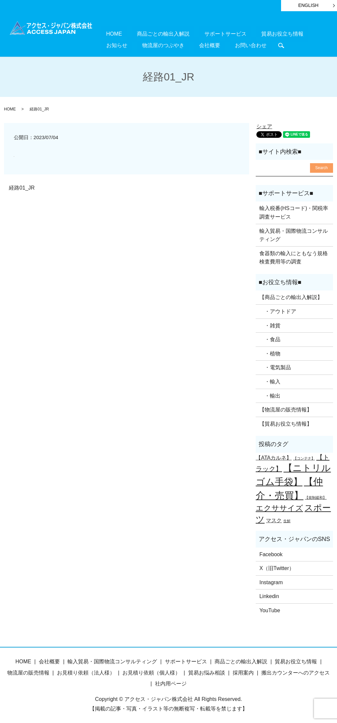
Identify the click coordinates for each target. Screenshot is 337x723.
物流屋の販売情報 (28, 672)
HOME (109, 33)
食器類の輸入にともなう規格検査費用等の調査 (293, 257)
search (215, 44)
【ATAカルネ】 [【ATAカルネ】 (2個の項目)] (274, 457)
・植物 (269, 352)
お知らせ (283, 33)
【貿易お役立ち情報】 (285, 423)
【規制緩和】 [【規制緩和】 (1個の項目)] (315, 496)
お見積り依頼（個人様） (151, 672)
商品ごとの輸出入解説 (148, 33)
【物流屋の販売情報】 (285, 408)
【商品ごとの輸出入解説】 (291, 296)
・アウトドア (277, 310)
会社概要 (158, 44)
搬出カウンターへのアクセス (295, 672)
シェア (264, 125)
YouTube (269, 609)
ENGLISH (308, 5)
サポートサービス (200, 33)
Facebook (270, 553)
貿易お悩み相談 (206, 672)
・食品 (269, 338)
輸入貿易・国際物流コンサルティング (293, 234)
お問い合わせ (189, 44)
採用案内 (243, 672)
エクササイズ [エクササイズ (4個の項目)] (279, 507)
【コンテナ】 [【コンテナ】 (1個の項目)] (304, 457)
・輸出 (269, 395)
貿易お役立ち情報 (247, 33)
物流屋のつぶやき (122, 44)
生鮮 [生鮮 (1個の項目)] (287, 520)
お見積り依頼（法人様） (86, 672)
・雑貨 (269, 324)
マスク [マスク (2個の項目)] (274, 519)
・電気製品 (275, 366)
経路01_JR (22, 187)
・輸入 (269, 380)
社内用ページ (171, 682)
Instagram (271, 581)
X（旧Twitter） (276, 567)
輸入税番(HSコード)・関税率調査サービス (293, 211)
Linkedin (269, 595)
